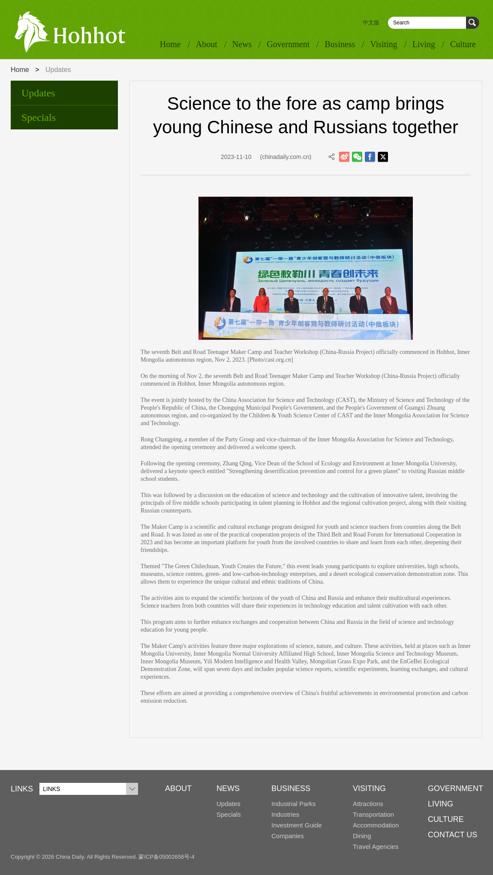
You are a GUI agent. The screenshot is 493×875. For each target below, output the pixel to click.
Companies (287, 835)
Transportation (373, 814)
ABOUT (178, 788)
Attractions (368, 803)
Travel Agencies (375, 846)
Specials (38, 117)
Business (340, 44)
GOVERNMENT (455, 788)
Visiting (383, 44)
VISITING (369, 788)
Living (423, 44)
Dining (362, 835)
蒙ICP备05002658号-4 (166, 857)
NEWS (228, 788)
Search (472, 23)
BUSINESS (290, 788)
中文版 (371, 22)
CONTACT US (452, 834)
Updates (38, 93)
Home (170, 44)
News (242, 44)
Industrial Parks (293, 803)
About (206, 44)
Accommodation (376, 825)
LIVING (440, 804)
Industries (285, 814)
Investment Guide (296, 825)
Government (288, 44)
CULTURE (446, 819)
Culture (463, 44)
